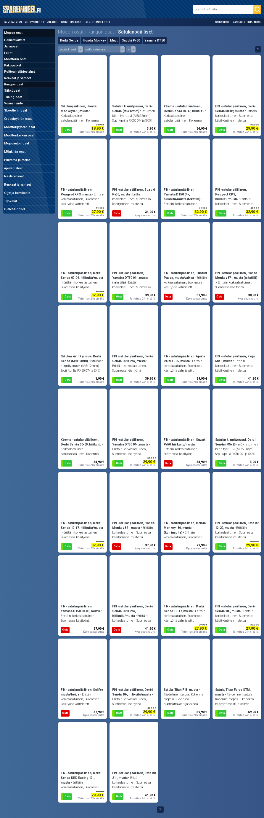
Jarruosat (11, 46)
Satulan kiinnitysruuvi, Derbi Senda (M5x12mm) (132, 108)
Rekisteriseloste (98, 22)
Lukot (8, 53)
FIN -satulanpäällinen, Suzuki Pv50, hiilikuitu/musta (185, 442)
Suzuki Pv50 (131, 40)
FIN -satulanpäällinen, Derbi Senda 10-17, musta (184, 608)
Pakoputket (12, 65)
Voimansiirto (13, 103)
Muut (113, 40)
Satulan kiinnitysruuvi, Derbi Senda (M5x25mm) (235, 442)
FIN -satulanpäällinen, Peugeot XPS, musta (76, 192)
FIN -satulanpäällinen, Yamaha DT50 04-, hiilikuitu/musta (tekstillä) (182, 194)
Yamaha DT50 (154, 40)
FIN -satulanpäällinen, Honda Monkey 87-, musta (133, 525)
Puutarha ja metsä (17, 160)
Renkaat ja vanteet (17, 78)
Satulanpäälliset (135, 32)
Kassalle (239, 22)
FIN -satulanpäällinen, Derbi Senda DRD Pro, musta (132, 358)
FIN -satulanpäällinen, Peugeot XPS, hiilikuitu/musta (231, 194)
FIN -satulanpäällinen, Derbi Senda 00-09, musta (235, 108)
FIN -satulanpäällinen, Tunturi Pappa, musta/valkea (185, 275)
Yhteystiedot (34, 22)
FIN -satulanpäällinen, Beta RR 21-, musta (134, 775)
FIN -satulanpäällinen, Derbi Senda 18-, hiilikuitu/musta (132, 692)
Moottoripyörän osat (19, 127)
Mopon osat (13, 33)
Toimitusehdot (72, 22)
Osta (68, 129)
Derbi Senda (69, 40)
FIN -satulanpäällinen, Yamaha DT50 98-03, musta (80, 608)
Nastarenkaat (14, 176)
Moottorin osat (15, 59)
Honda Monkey (94, 40)
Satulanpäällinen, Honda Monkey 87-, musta (78, 108)
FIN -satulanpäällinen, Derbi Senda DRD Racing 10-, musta (81, 777)
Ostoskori (223, 22)
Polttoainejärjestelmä (20, 72)
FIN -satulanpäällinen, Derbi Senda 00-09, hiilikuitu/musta (82, 275)
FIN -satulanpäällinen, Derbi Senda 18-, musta (235, 608)
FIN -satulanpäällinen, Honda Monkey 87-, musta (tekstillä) (236, 275)
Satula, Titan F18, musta (181, 690)
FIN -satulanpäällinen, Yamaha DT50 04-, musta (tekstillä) (130, 277)
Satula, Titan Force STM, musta (233, 692)
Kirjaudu (254, 22)
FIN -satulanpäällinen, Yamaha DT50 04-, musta (130, 442)
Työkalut (10, 201)
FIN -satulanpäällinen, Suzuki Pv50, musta (133, 192)
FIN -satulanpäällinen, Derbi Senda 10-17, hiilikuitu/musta (82, 525)
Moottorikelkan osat (19, 135)
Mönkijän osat (14, 152)
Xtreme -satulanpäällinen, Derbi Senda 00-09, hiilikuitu (81, 442)
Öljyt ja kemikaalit (17, 193)
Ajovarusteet (13, 168)
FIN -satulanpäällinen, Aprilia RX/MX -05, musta (184, 358)
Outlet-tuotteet (14, 209)
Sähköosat (12, 91)
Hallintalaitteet (14, 40)
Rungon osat (13, 84)
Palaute (52, 22)
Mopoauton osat (16, 143)
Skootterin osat (15, 110)
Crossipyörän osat (18, 119)
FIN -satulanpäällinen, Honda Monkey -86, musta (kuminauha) (185, 527)
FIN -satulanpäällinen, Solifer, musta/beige (82, 692)
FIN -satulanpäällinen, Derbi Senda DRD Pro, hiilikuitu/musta (132, 611)
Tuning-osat (13, 97)
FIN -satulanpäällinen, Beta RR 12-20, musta (237, 525)
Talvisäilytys (13, 22)
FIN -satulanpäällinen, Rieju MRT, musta (235, 358)
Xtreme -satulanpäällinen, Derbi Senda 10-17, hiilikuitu (184, 108)
